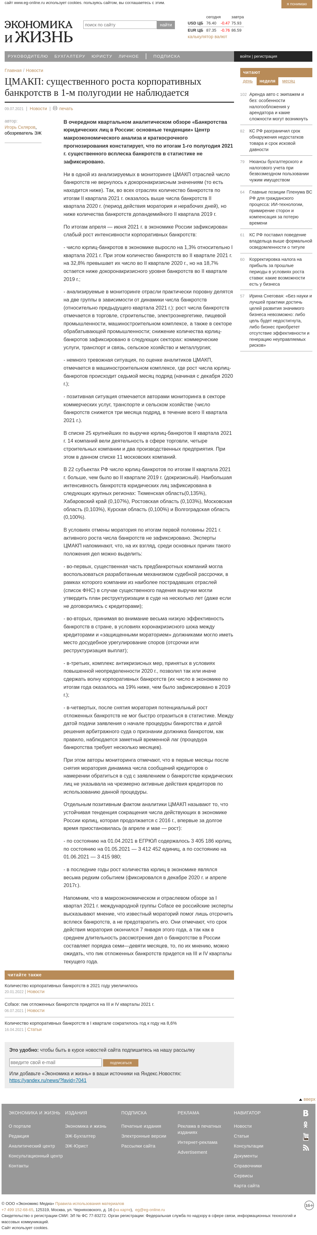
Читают (252, 72)
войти (245, 56)
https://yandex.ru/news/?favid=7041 (47, 1080)
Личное (129, 56)
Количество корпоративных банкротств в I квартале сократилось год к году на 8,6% (91, 1023)
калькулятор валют (207, 36)
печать (63, 108)
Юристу (102, 56)
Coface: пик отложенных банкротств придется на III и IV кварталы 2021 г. (79, 1004)
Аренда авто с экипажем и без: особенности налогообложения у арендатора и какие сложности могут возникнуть (279, 107)
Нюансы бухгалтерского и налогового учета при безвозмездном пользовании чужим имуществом (279, 171)
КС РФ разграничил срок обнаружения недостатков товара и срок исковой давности (277, 140)
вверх (307, 1099)
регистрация (265, 56)
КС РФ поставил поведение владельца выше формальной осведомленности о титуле (281, 241)
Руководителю (28, 56)
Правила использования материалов (89, 1203)
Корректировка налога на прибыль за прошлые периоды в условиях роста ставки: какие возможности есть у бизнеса (277, 272)
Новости (38, 108)
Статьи (34, 1029)
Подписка (167, 56)
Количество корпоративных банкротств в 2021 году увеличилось (71, 985)
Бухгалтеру (69, 56)
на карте (123, 1209)
